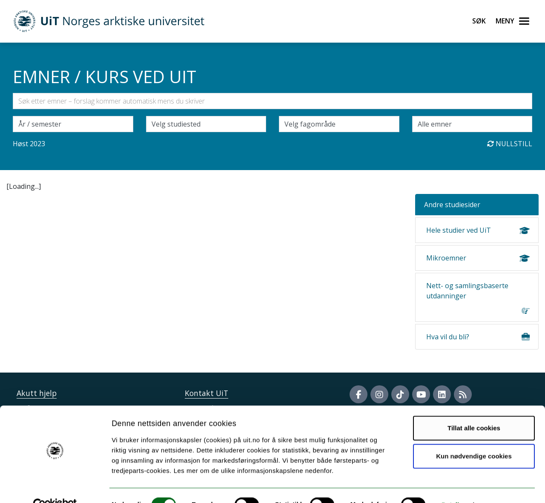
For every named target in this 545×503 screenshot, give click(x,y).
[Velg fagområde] (339, 124)
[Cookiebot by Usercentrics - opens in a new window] (55, 486)
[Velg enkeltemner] (472, 124)
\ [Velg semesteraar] (73, 124)
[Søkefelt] (272, 101)
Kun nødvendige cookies (474, 437)
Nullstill (509, 143)
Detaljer (453, 486)
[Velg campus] (206, 124)
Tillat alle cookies (473, 409)
